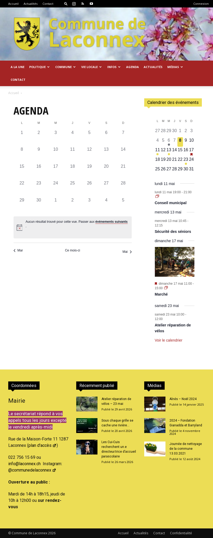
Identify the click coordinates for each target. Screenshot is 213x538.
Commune (65, 67)
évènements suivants (111, 222)
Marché (161, 294)
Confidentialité (181, 533)
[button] (66, 4)
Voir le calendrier (168, 340)
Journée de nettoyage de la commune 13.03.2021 (185, 448)
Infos (114, 67)
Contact (47, 4)
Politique (39, 67)
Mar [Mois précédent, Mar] (18, 250)
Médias (175, 67)
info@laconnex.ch (24, 463)
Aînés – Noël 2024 (183, 399)
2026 (52, 533)
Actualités (30, 4)
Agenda (132, 67)
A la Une (17, 67)
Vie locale (91, 67)
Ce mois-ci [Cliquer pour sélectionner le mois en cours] (72, 250)
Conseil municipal (171, 203)
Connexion (201, 4)
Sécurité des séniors (173, 231)
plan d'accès (42, 445)
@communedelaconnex (32, 470)
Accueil (13, 4)
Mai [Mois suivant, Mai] (126, 252)
